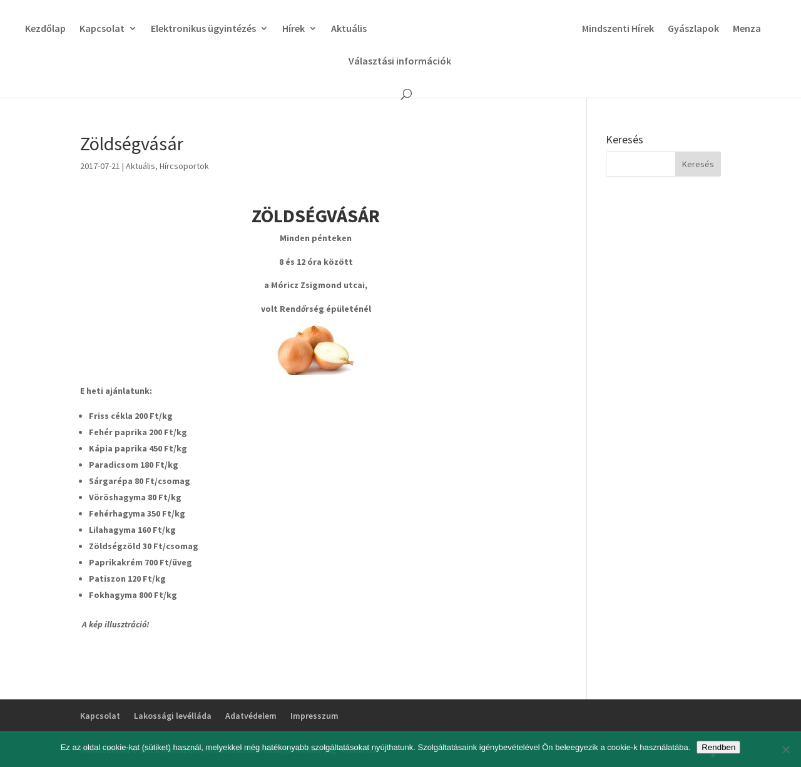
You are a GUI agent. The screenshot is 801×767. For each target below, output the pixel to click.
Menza (747, 29)
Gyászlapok (693, 29)
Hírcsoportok (184, 166)
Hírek (293, 29)
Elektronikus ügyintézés (203, 29)
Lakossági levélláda (173, 715)
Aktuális (349, 29)
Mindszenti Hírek (618, 29)
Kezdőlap (45, 29)
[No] (785, 749)
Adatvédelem (251, 715)
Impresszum (314, 715)
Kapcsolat (102, 29)
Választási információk (400, 61)
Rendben (718, 747)
